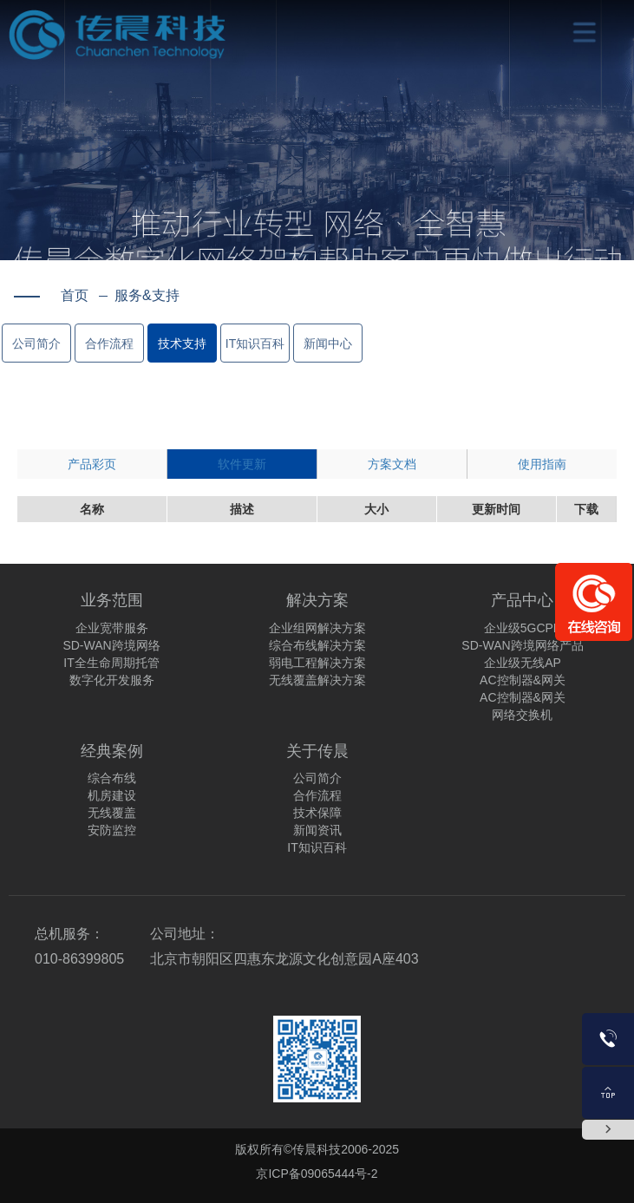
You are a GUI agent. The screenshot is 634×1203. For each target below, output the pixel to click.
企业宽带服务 (111, 628)
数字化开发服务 (111, 680)
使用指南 (542, 464)
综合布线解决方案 (317, 645)
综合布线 (112, 778)
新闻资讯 (317, 830)
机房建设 (112, 795)
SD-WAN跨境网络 (111, 645)
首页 (74, 295)
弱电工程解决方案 (317, 663)
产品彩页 (92, 464)
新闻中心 (328, 343)
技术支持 (182, 343)
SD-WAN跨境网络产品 (522, 645)
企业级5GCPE (522, 628)
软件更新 (242, 464)
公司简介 (36, 343)
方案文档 (392, 464)
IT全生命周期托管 (111, 663)
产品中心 (522, 600)
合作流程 (109, 343)
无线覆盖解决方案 (317, 680)
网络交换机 (522, 715)
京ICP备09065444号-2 (316, 1173)
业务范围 (112, 600)
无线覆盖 (112, 813)
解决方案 (317, 600)
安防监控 (112, 830)
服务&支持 (139, 295)
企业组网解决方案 (317, 628)
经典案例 (112, 751)
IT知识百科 (254, 343)
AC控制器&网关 (522, 680)
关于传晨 (317, 751)
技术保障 (317, 813)
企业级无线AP (522, 663)
